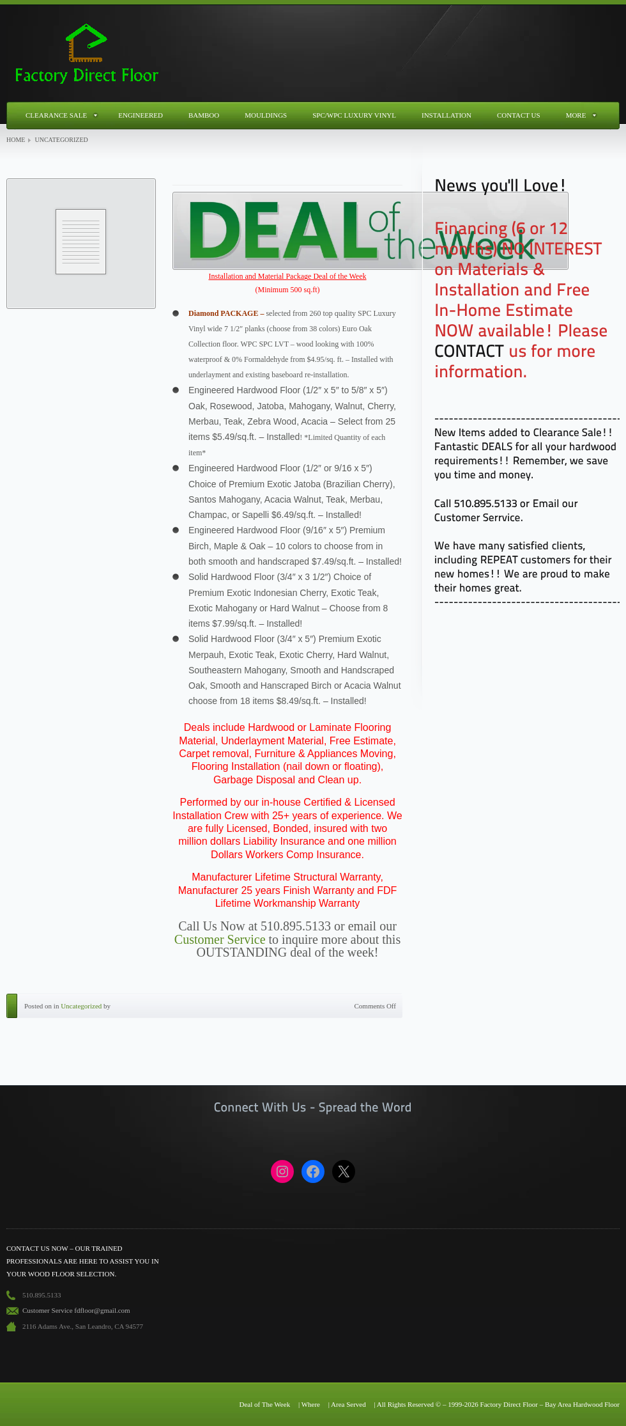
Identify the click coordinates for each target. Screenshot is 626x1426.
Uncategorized (81, 1006)
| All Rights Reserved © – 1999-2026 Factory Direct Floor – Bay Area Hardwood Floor (497, 1404)
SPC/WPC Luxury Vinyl (354, 115)
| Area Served (347, 1404)
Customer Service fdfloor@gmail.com (76, 1310)
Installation (446, 115)
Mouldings (266, 115)
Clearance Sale (56, 115)
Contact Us (518, 115)
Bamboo (203, 115)
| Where (309, 1404)
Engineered (140, 115)
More (576, 115)
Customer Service (220, 939)
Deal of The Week (264, 1404)
